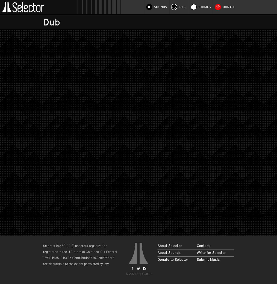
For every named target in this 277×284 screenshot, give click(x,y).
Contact (203, 246)
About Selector (170, 246)
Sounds (160, 7)
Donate (229, 7)
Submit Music (208, 259)
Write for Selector (211, 253)
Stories (205, 7)
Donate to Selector (173, 259)
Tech (183, 7)
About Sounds (169, 253)
